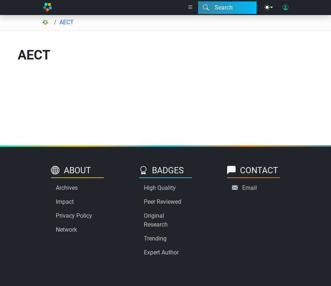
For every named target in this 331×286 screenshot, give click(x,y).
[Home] (47, 7)
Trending (155, 238)
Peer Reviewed (162, 201)
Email (249, 187)
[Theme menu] (268, 8)
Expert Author (161, 252)
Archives (67, 187)
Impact (65, 201)
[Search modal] (227, 7)
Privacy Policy (74, 215)
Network (66, 229)
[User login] (285, 8)
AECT (66, 22)
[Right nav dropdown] (190, 8)
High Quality (160, 187)
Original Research (156, 220)
